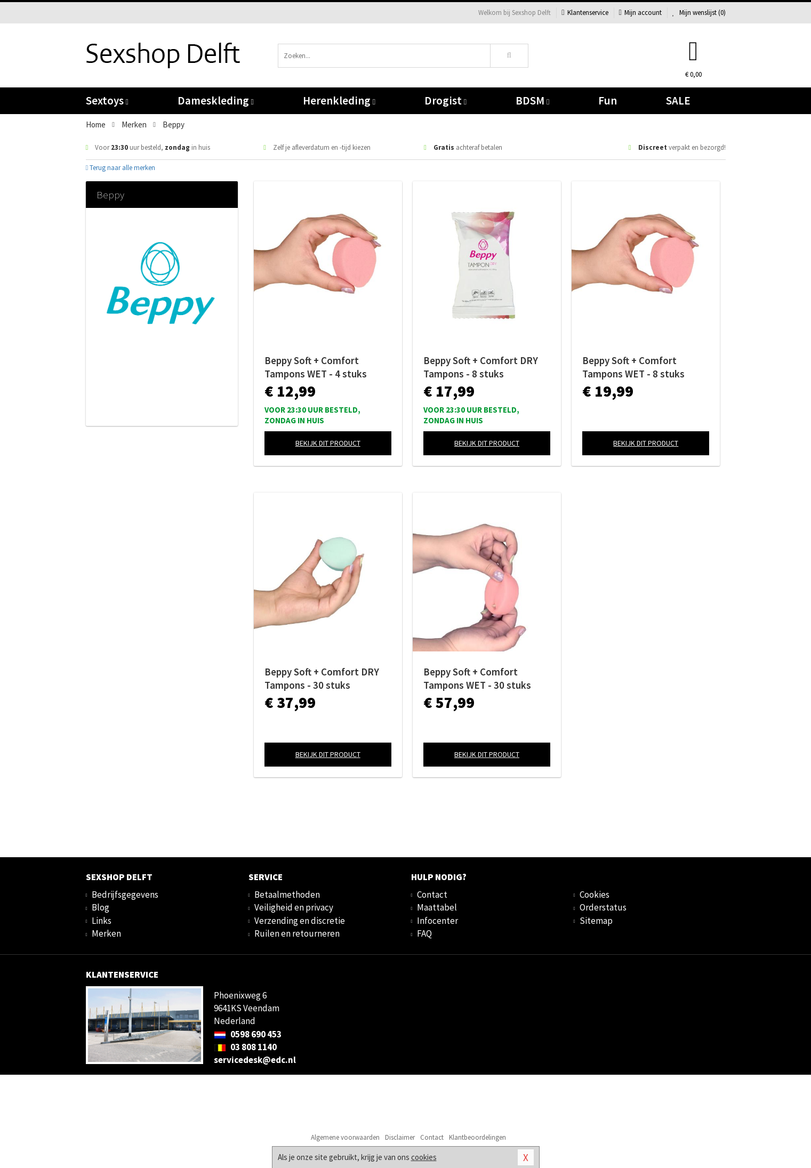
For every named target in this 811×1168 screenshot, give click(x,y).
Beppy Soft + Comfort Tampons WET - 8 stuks (633, 367)
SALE (678, 100)
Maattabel (437, 907)
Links (101, 921)
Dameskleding (216, 100)
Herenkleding (339, 100)
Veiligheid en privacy (293, 907)
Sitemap (596, 921)
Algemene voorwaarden (345, 1137)
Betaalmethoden (287, 894)
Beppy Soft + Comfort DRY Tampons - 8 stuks (480, 367)
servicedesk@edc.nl (255, 1060)
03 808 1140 (245, 1047)
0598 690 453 (248, 1034)
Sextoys (107, 100)
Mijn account (640, 12)
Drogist (445, 100)
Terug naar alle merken (121, 167)
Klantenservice (584, 12)
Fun (607, 100)
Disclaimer (400, 1137)
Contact (432, 894)
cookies (424, 1157)
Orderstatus (603, 907)
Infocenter (437, 921)
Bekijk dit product (327, 443)
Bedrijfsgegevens (125, 894)
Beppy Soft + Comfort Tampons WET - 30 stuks (477, 678)
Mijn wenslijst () (699, 12)
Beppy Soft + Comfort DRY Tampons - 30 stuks (321, 678)
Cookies (594, 894)
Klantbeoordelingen (477, 1137)
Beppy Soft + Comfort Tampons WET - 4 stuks (315, 367)
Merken (106, 933)
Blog (100, 907)
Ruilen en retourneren (297, 933)
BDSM (532, 100)
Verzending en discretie (299, 921)
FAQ (424, 933)
